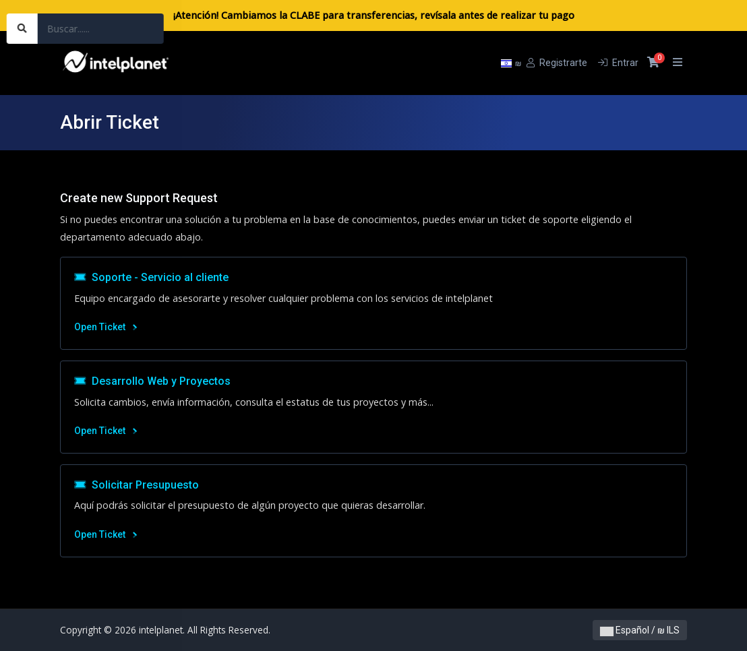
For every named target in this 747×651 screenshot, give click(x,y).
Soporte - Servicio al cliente (151, 277)
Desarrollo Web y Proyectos (152, 381)
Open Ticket (105, 326)
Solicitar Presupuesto (136, 484)
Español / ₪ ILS (640, 630)
